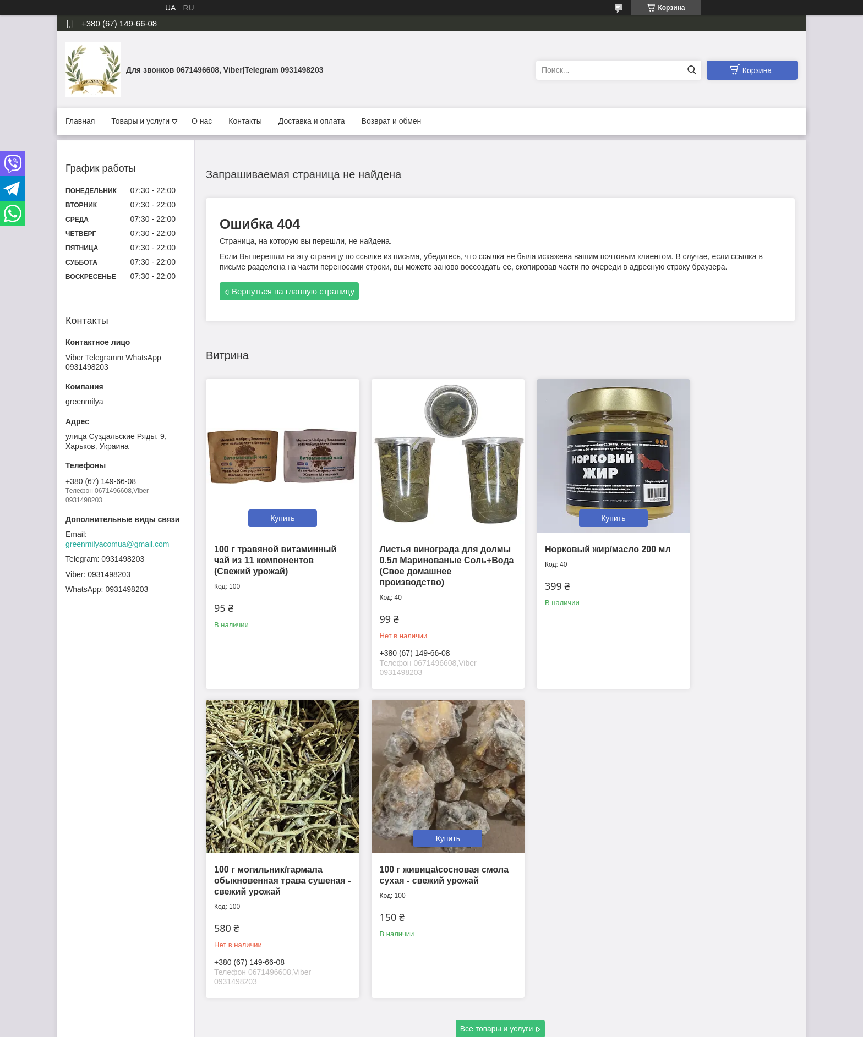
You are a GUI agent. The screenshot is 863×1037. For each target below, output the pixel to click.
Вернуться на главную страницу (293, 291)
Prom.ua (478, 1016)
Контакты (244, 121)
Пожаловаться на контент (398, 1026)
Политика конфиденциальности (492, 1026)
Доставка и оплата (311, 121)
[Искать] (691, 70)
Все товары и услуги (496, 969)
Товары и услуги (140, 121)
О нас (202, 121)
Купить (275, 502)
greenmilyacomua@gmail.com (117, 544)
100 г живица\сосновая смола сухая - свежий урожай (264, 850)
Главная (80, 121)
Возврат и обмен (392, 121)
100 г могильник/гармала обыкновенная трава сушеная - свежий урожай (720, 545)
